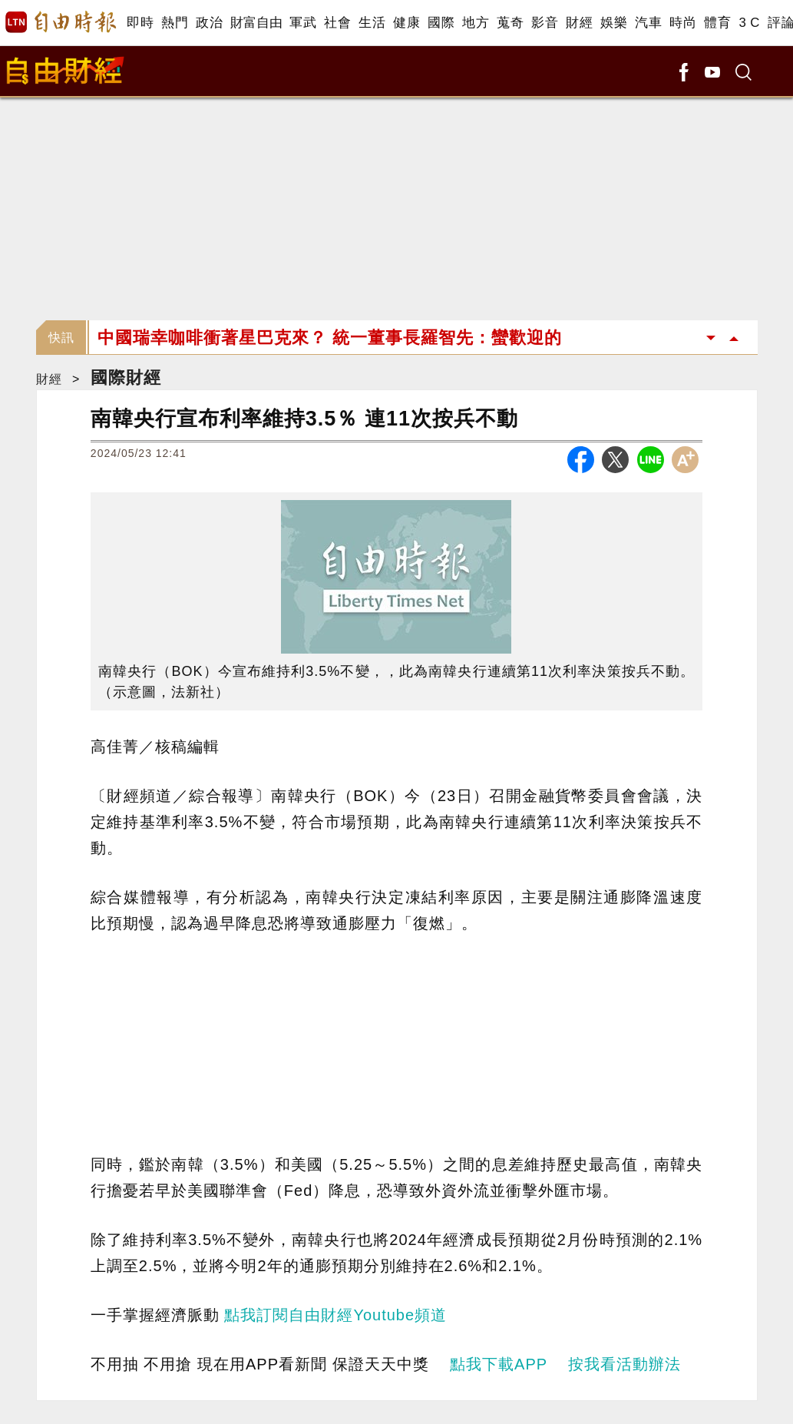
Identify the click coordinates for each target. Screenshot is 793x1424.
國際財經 (126, 377)
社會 (337, 22)
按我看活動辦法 (624, 1364)
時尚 (682, 22)
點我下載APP (498, 1364)
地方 (475, 22)
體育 (717, 22)
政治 (209, 22)
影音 (544, 22)
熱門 (174, 22)
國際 (441, 22)
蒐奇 (510, 22)
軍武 (302, 22)
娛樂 (613, 22)
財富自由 (256, 22)
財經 (579, 22)
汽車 (648, 22)
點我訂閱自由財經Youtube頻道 (335, 1314)
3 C (749, 22)
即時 (140, 22)
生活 (372, 22)
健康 (406, 22)
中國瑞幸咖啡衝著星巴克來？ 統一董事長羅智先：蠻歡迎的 (329, 337)
